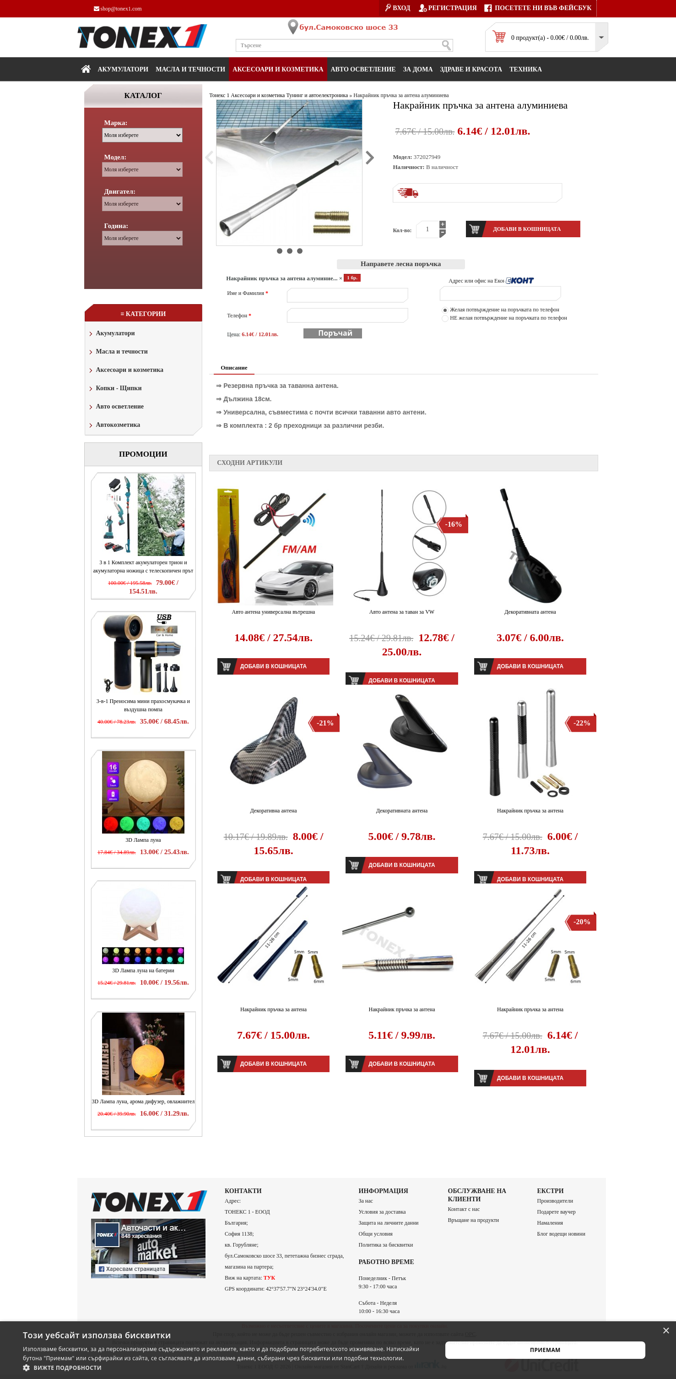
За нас (366, 1201)
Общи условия (376, 1234)
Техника (525, 69)
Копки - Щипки (114, 389)
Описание (234, 367)
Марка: (116, 122)
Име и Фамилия (247, 293)
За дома (418, 69)
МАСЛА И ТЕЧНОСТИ (190, 69)
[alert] (338, 1350)
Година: (116, 225)
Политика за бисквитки (386, 1245)
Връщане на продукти (473, 1220)
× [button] (665, 1331)
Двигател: (119, 191)
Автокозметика (114, 425)
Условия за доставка (382, 1212)
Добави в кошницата (273, 666)
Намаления (550, 1223)
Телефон (239, 315)
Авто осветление (363, 69)
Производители (555, 1201)
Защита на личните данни (389, 1223)
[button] (226, 1367)
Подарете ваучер (556, 1212)
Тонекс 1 (219, 95)
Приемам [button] (545, 1350)
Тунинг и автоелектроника (317, 95)
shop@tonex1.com (118, 8)
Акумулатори (123, 69)
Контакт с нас (464, 1209)
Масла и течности (117, 352)
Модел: (115, 157)
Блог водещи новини (561, 1234)
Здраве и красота (471, 69)
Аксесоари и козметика (278, 69)
